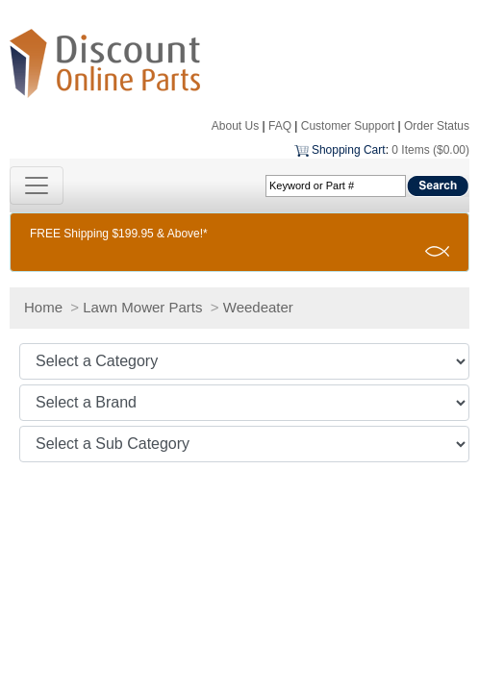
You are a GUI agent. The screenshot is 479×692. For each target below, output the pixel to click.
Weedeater (258, 307)
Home (43, 307)
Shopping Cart (349, 150)
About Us (235, 126)
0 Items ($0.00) (430, 150)
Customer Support (347, 126)
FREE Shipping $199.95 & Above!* (119, 233)
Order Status (436, 126)
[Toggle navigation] (36, 185)
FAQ (279, 126)
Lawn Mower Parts (142, 307)
